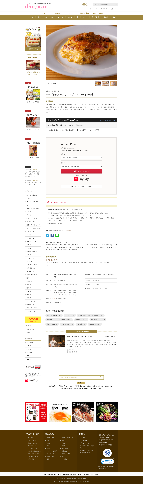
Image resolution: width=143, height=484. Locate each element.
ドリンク (64, 443)
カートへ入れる (81, 171)
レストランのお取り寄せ (54, 315)
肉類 (48, 440)
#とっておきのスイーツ (108, 386)
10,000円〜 (30, 356)
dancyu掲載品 (98, 13)
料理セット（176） (32, 241)
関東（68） (30, 278)
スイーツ (60, 17)
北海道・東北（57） (32, 274)
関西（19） (30, 288)
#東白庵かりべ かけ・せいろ (69, 388)
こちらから (68, 230)
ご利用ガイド (32, 446)
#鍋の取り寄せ (52, 386)
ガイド (104, 8)
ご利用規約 (83, 440)
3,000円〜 (29, 346)
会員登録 (30, 438)
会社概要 (82, 438)
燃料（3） (29, 244)
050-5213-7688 (103, 442)
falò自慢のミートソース (98, 319)
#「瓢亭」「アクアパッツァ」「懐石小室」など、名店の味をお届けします (79, 386)
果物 (48, 446)
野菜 (39, 17)
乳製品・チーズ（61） (32, 218)
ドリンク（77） (31, 231)
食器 (63, 456)
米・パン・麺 (50, 454)
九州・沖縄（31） (31, 301)
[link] (107, 461)
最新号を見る (33, 49)
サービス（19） (31, 258)
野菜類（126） (30, 198)
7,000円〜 (29, 352)
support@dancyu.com (106, 440)
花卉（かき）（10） (32, 264)
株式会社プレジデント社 (91, 474)
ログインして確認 (61, 298)
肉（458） (29, 205)
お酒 (63, 440)
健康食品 (64, 451)
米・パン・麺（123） (32, 195)
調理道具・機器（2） (32, 251)
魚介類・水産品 (51, 438)
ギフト (44, 13)
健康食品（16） (31, 238)
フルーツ (30, 17)
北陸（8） (29, 291)
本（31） (29, 248)
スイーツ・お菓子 (52, 451)
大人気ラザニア (69, 315)
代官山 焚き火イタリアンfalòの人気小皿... (59, 319)
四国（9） (29, 297)
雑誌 (114, 17)
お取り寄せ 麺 (81, 324)
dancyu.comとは (32, 443)
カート (114, 8)
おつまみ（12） (31, 271)
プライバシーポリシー (86, 443)
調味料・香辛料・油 (67, 438)
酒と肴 (70, 17)
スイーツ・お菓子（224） (33, 228)
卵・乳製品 (95, 17)
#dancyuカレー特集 (95, 388)
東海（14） (30, 284)
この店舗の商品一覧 (110, 336)
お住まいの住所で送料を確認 (107, 120)
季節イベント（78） (32, 308)
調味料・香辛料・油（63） (34, 225)
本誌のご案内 (84, 13)
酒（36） (29, 235)
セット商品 (65, 448)
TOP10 (71, 13)
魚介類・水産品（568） (33, 208)
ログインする (32, 440)
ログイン (93, 8)
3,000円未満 (30, 342)
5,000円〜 (29, 349)
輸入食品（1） (30, 304)
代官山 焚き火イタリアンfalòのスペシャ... (90, 315)
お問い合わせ (32, 459)
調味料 (106, 17)
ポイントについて (33, 456)
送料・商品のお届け (33, 454)
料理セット (56, 83)
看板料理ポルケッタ (67, 324)
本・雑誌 (64, 459)
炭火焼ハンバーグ (52, 324)
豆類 (48, 459)
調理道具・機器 (66, 454)
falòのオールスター (81, 319)
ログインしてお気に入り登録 (81, 187)
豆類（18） (30, 211)
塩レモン (29, 332)
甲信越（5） (30, 281)
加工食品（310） (31, 221)
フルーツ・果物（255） (33, 201)
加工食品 (64, 446)
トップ (48, 83)
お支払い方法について (34, 451)
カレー (85, 17)
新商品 (57, 13)
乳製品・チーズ (51, 456)
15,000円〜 (30, 359)
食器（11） (30, 254)
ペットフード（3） (32, 311)
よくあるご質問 (32, 448)
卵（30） (29, 215)
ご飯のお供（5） (31, 268)
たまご (49, 443)
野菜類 (49, 448)
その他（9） (30, 261)
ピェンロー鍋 (30, 329)
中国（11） (30, 294)
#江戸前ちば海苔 (83, 388)
